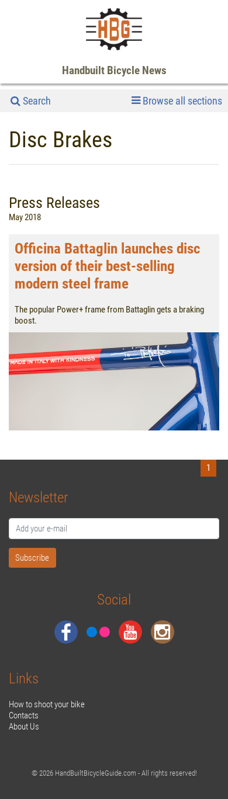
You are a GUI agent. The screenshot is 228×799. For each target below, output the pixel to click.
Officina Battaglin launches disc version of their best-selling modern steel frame (108, 266)
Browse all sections (177, 101)
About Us (24, 726)
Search (31, 101)
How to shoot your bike (47, 704)
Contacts (24, 715)
